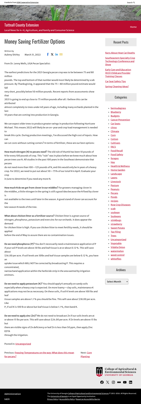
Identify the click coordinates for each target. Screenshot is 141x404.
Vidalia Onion (118, 247)
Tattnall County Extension (21, 25)
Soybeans (116, 216)
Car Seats (115, 123)
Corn (113, 135)
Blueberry (116, 112)
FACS (113, 146)
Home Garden (118, 170)
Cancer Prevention (120, 119)
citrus (114, 127)
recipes (114, 201)
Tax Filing (116, 231)
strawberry (116, 224)
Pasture (115, 185)
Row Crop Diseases (121, 204)
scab (113, 208)
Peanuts (115, 189)
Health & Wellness (120, 166)
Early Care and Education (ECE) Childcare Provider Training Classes (118, 73)
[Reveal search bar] (131, 2)
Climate (115, 131)
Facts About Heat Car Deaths (120, 52)
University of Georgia (59, 396)
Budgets (115, 116)
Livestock (116, 181)
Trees (113, 235)
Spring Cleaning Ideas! (117, 86)
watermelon (117, 251)
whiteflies (116, 258)
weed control (117, 255)
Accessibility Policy (67, 399)
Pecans (114, 193)
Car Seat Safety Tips (115, 81)
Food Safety (117, 154)
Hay (113, 162)
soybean (115, 212)
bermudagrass (118, 108)
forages (115, 158)
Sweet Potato (118, 228)
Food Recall (117, 150)
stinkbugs (116, 220)
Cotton (114, 139)
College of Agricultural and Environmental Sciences (88, 393)
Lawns (114, 177)
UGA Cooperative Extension (28, 2)
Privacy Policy (52, 399)
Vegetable (116, 243)
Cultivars (115, 143)
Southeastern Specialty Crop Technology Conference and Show (120, 61)
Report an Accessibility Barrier (88, 399)
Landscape (116, 173)
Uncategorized (23, 343)
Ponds (114, 197)
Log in (7, 399)
